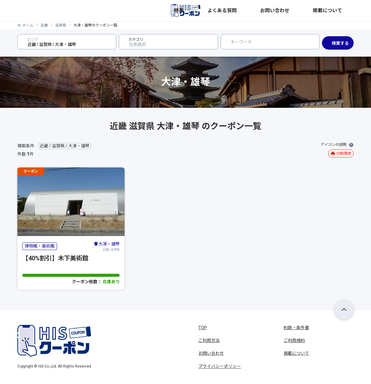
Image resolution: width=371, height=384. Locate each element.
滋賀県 (60, 25)
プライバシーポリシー (219, 366)
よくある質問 (275, 10)
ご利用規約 (294, 340)
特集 (250, 10)
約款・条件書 (296, 327)
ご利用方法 (209, 340)
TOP (202, 327)
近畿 (44, 25)
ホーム (27, 25)
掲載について (341, 10)
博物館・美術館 (40, 246)
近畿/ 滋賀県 (107, 246)
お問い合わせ (308, 10)
